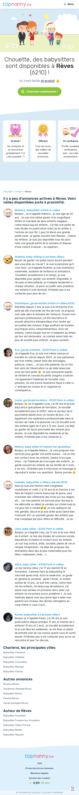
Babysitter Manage (13, 666)
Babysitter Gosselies (14, 715)
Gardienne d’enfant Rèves (17, 688)
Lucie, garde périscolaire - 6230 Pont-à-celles (44, 400)
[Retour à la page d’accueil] (17, 4)
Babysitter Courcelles (15, 661)
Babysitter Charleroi (14, 652)
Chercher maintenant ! (39, 91)
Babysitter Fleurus (13, 671)
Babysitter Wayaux (13, 734)
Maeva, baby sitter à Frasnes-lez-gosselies (42, 446)
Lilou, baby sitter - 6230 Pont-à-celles (39, 528)
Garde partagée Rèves (15, 703)
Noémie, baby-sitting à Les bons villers (39, 256)
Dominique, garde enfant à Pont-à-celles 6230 (45, 303)
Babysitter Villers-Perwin (16, 725)
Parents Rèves (11, 698)
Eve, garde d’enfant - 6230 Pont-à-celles (41, 349)
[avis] (39, 783)
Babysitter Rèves (12, 693)
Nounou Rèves (11, 684)
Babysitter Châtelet (13, 657)
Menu (69, 4)
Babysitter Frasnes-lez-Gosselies (21, 720)
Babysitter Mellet (12, 729)
